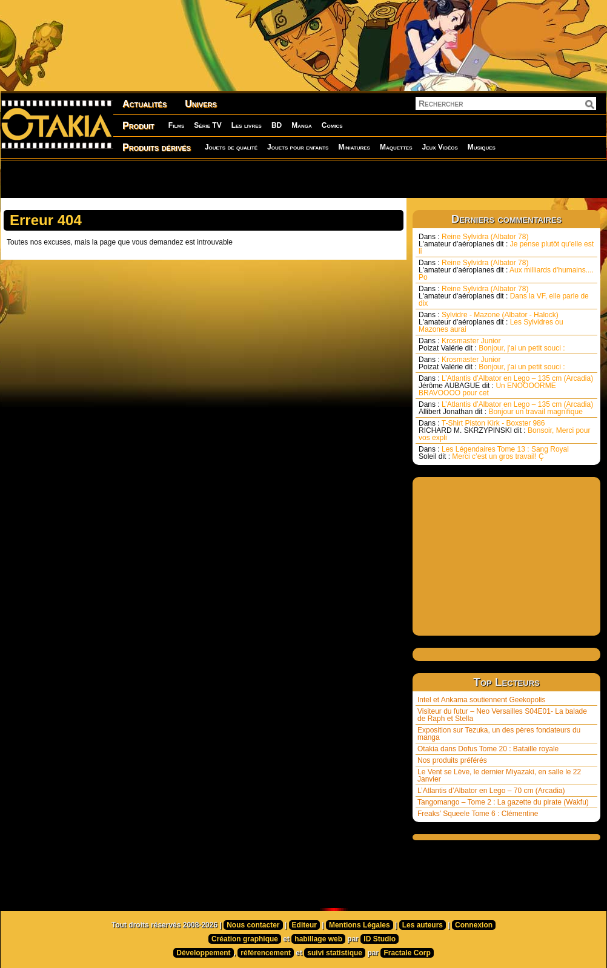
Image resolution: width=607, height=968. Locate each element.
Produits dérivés (156, 147)
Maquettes (396, 147)
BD (276, 125)
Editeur (304, 925)
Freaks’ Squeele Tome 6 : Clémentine (477, 813)
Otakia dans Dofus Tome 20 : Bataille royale (488, 749)
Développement (203, 953)
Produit (138, 125)
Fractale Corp (406, 953)
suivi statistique (334, 953)
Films (176, 125)
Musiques (482, 147)
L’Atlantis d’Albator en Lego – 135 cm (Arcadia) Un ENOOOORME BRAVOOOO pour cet (506, 385)
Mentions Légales (359, 925)
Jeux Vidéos (439, 147)
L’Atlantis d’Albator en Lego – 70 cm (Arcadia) (491, 790)
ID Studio (379, 939)
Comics (332, 125)
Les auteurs (422, 925)
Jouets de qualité (231, 147)
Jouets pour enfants (297, 147)
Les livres (246, 125)
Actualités (144, 104)
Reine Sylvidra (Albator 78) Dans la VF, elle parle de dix (504, 296)
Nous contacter (253, 925)
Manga (301, 125)
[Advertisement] (155, 178)
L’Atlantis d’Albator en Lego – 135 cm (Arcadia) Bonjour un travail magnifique (506, 408)
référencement (265, 953)
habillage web (318, 939)
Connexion (474, 925)
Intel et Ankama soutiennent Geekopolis (481, 700)
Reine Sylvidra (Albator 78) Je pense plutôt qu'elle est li (506, 243)
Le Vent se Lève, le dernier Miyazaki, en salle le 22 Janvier (499, 775)
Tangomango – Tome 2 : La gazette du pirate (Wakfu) (503, 802)
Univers (201, 104)
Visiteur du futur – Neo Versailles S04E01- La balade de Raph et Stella (502, 715)
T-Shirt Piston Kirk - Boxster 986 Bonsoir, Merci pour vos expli (504, 430)
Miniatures (354, 147)
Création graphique (244, 939)
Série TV (207, 125)
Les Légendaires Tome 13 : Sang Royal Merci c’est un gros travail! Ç (494, 453)
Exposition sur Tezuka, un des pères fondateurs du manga (498, 734)
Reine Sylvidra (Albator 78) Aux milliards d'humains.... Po (506, 270)
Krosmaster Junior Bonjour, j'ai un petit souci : (492, 344)
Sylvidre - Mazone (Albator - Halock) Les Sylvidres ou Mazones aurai (491, 322)
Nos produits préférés (452, 760)
